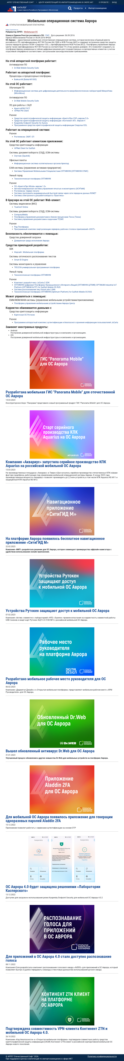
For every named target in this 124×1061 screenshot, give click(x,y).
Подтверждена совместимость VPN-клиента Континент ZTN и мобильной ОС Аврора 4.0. (56, 1030)
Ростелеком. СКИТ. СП (24, 137)
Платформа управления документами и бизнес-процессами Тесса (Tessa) (47, 217)
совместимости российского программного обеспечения (37, 8)
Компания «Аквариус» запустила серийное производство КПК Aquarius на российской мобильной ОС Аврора (56, 464)
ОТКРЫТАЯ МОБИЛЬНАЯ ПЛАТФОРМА (26, 25)
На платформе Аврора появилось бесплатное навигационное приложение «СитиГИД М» (55, 540)
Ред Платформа (21, 227)
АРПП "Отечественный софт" (20, 2)
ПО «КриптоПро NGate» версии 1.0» (30, 186)
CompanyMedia (21, 215)
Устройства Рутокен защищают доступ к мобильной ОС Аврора (57, 610)
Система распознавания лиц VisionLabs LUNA (34, 289)
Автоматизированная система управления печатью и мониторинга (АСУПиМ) (49, 188)
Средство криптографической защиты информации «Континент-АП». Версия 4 (49, 121)
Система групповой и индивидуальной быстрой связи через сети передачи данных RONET (55, 193)
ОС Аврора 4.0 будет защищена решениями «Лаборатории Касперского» (53, 888)
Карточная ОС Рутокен (24, 315)
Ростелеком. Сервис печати (26, 191)
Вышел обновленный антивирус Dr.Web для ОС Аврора (50, 751)
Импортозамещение (97, 8)
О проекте (103, 2)
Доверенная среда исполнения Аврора (31, 241)
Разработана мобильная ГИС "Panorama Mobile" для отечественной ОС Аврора (60, 394)
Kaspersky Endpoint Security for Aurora (31, 123)
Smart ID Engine (21, 260)
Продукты (78, 8)
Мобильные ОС (31, 32)
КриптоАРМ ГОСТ (22, 108)
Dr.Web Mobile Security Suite (26, 68)
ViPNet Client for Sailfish (24, 148)
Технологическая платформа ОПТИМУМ (32, 179)
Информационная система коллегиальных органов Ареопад (41, 163)
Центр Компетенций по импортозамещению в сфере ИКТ (66, 2)
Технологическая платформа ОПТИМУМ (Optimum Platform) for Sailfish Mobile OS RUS (53, 292)
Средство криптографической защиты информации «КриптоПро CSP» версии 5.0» (51, 118)
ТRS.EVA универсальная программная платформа (37, 267)
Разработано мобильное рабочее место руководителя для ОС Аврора (56, 681)
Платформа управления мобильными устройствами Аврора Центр (44, 303)
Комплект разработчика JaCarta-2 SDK (32, 282)
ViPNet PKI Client (21, 111)
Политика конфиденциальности (102, 1056)
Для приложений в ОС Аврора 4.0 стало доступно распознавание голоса (58, 958)
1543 (47, 35)
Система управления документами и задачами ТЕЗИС (39, 219)
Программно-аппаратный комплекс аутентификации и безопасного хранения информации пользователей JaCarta (66, 322)
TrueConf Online (21, 207)
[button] (70, 8)
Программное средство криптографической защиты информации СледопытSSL (50, 125)
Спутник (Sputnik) (22, 156)
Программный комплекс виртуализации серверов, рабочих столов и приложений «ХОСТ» (54, 229)
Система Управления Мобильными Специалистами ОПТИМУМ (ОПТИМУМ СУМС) (51, 171)
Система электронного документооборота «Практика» (39, 195)
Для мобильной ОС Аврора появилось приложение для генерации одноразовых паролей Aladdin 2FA (59, 819)
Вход (114, 2)
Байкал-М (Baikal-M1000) (25, 79)
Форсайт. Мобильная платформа (29, 252)
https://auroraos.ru (12, 30)
